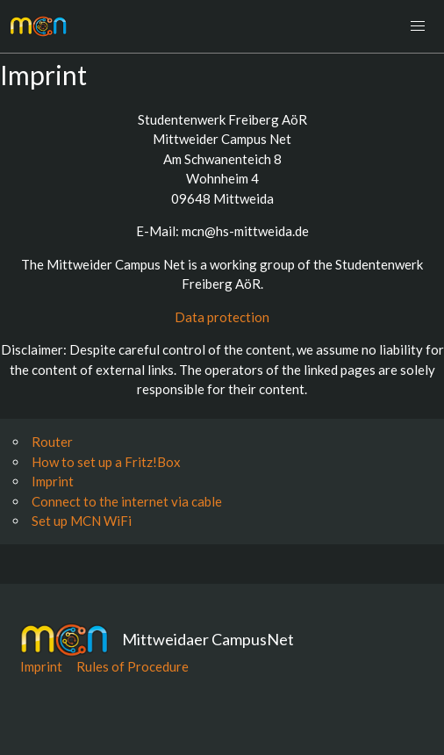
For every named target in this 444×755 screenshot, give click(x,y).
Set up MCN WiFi (82, 520)
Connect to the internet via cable (127, 501)
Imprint (53, 481)
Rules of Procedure (132, 666)
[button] (417, 26)
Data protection (222, 317)
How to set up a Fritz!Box (106, 462)
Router (52, 441)
